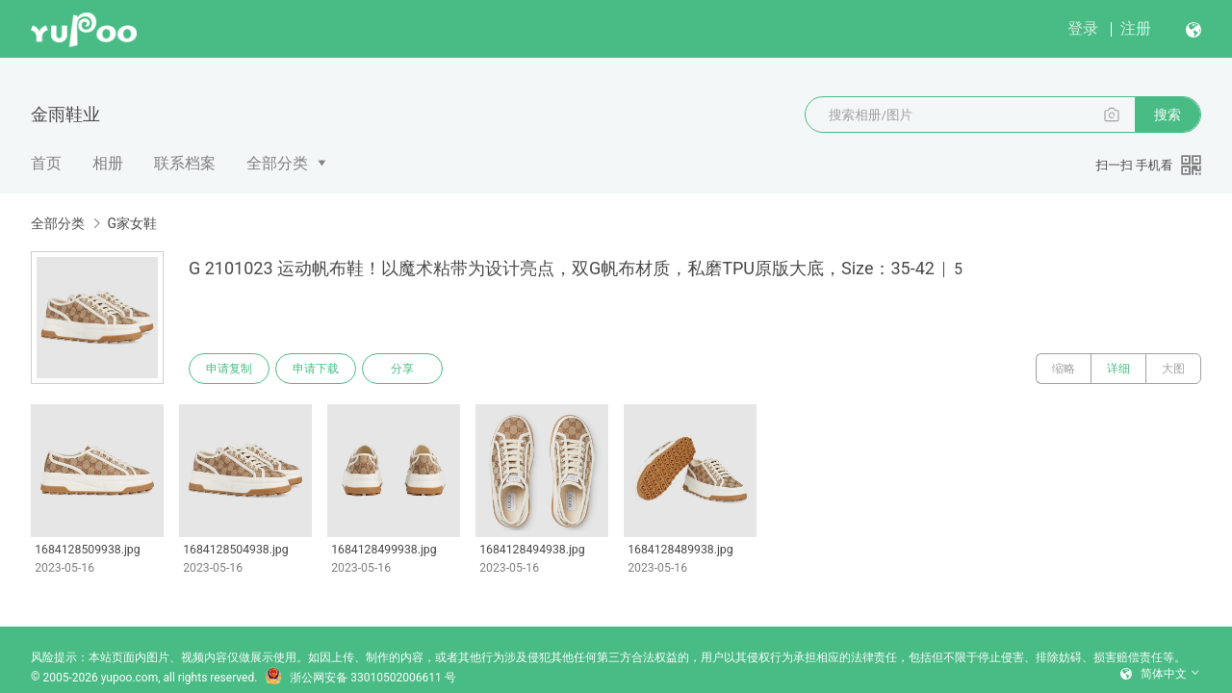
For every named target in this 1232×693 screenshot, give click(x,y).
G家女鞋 (132, 223)
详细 (1118, 368)
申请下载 (316, 368)
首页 (46, 163)
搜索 (1167, 114)
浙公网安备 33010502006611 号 (360, 677)
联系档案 (185, 163)
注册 (1135, 28)
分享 (402, 368)
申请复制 (229, 368)
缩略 (1063, 368)
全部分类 (277, 163)
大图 (1173, 368)
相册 (107, 163)
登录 (1082, 28)
